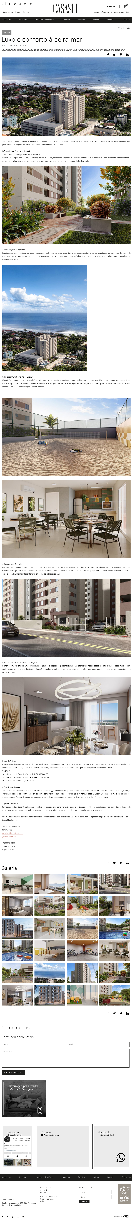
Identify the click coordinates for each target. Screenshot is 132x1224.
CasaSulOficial (14, 1135)
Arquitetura (6, 19)
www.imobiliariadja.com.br (12, 833)
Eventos (81, 19)
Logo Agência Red (126, 1216)
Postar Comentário (13, 1072)
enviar (84, 1201)
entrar (111, 6)
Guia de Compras (117, 12)
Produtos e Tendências (45, 19)
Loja (127, 12)
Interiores (23, 19)
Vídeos (96, 19)
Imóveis (110, 19)
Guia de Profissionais (101, 12)
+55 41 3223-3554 (9, 1200)
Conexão (66, 19)
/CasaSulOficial (106, 1135)
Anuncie (18, 12)
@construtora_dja (9, 836)
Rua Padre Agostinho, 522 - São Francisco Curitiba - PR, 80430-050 (19, 1204)
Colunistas (126, 19)
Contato (26, 12)
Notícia (126, 28)
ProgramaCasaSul (50, 1135)
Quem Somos (8, 12)
